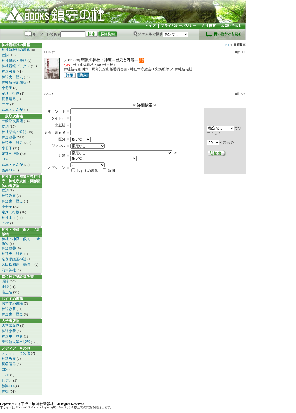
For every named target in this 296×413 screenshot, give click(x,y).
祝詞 (6, 55)
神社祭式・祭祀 (14, 60)
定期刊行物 (11, 93)
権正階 (7, 292)
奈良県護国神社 (14, 259)
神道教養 (9, 71)
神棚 (6, 391)
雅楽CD (8, 170)
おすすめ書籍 (13, 303)
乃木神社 (9, 270)
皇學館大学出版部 (16, 342)
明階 (6, 281)
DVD (6, 104)
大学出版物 (11, 325)
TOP (227, 44)
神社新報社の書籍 (16, 50)
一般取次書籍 (13, 121)
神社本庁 (9, 218)
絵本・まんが (13, 110)
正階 (6, 287)
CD (4, 159)
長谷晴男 (9, 99)
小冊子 (7, 88)
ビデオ (7, 380)
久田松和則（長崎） (18, 264)
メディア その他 (16, 353)
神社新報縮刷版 (14, 82)
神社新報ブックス (16, 66)
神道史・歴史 (13, 77)
